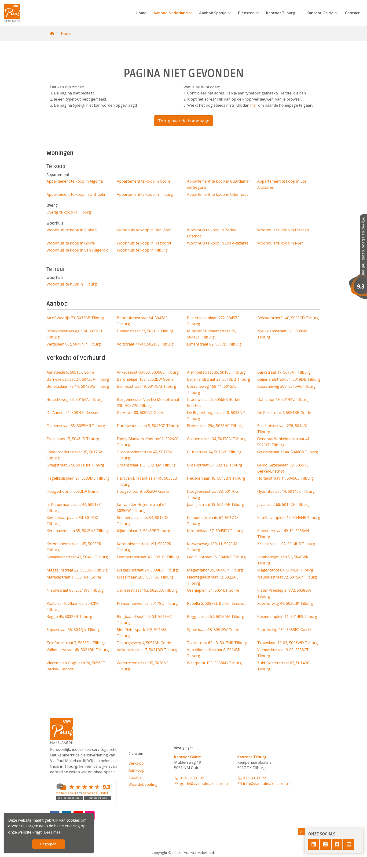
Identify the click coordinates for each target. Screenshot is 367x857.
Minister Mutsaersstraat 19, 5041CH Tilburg (211, 334)
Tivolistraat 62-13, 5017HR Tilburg (217, 642)
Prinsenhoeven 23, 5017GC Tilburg (147, 603)
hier (253, 105)
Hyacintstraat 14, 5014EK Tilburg (286, 491)
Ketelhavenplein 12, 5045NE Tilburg (288, 517)
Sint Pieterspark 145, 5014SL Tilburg (142, 632)
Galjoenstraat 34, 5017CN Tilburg (216, 438)
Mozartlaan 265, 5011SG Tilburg (145, 577)
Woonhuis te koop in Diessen (283, 230)
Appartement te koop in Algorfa (75, 181)
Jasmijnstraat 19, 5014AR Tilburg (215, 504)
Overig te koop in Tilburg (69, 212)
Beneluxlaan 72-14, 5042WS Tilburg (78, 386)
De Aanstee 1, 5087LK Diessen (73, 412)
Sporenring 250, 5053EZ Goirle (284, 629)
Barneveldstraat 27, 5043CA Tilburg (78, 379)
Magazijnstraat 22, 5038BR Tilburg (77, 570)
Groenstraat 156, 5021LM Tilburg (146, 465)
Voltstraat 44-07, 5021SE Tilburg (145, 344)
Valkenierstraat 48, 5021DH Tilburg (78, 649)
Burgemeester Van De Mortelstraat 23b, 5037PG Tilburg (148, 402)
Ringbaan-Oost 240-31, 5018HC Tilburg (144, 619)
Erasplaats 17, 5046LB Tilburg (73, 438)
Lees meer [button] (53, 832)
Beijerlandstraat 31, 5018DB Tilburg (288, 379)
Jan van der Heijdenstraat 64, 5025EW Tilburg (142, 507)
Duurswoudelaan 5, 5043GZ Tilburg (148, 425)
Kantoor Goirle (322, 12)
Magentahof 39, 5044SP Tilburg (215, 570)
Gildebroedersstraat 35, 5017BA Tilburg (74, 455)
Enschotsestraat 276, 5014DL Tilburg (282, 428)
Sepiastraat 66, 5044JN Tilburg (73, 629)
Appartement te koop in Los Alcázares (282, 184)
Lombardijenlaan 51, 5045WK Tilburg (282, 560)
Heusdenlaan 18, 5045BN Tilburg (216, 478)
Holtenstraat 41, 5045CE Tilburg (285, 478)
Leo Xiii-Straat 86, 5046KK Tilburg (216, 557)
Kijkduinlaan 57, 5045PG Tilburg (215, 530)
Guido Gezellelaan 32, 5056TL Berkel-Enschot (283, 468)
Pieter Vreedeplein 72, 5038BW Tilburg (284, 593)
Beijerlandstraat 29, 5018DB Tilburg (218, 379)
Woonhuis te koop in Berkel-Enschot (212, 233)
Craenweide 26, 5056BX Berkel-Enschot (214, 402)
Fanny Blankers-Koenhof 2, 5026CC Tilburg (148, 441)
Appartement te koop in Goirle (143, 181)
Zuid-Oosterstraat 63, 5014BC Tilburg (283, 666)
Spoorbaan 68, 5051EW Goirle (213, 629)
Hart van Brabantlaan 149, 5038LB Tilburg (147, 481)
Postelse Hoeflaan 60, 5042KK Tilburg (73, 606)
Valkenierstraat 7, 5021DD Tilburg (147, 649)
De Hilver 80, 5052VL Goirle (140, 412)
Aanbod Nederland (173, 12)
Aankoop (136, 770)
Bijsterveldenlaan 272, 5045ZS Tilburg (213, 321)
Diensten (248, 12)
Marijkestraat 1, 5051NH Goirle (74, 577)
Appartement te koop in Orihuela (76, 194)
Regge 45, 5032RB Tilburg (69, 616)
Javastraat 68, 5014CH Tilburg (283, 504)
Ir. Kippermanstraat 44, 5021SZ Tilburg (74, 507)
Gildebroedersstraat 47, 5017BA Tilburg (144, 455)
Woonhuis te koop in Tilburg (142, 250)
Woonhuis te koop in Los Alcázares (218, 243)
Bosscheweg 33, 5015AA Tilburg (75, 399)
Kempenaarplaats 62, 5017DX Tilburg (213, 520)
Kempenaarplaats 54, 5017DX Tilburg (142, 520)
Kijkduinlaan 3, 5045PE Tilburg (143, 530)
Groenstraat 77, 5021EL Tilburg (214, 465)
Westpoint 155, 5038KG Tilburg (214, 662)
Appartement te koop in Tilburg (145, 194)
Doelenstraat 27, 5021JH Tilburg (145, 331)
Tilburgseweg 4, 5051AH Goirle (144, 642)
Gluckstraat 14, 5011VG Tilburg (214, 452)
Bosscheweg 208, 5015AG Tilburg (286, 386)
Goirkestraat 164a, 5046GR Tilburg (287, 452)
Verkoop (136, 763)
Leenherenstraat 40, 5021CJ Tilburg (148, 557)
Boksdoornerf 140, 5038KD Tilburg (288, 317)
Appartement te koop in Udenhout (217, 194)
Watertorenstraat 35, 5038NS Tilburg (143, 666)
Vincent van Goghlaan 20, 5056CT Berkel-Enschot (76, 666)
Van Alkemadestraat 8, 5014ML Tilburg (214, 652)
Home (141, 12)
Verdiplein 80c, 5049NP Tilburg (74, 344)
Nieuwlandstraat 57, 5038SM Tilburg (282, 334)
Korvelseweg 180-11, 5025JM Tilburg (212, 547)
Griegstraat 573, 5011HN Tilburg (75, 465)
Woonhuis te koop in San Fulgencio (78, 250)
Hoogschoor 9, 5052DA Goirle (143, 491)
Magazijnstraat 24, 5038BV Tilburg (147, 570)
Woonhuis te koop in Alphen (72, 230)
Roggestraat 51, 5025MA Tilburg (215, 616)
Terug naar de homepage (183, 121)
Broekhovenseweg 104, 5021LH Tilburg (74, 334)
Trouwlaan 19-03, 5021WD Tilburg (287, 642)
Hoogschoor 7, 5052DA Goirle (73, 491)
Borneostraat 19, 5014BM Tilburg (146, 386)
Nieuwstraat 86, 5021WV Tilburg (75, 590)
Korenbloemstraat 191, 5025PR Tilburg (144, 547)
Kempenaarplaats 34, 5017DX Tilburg (72, 520)
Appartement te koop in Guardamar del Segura (218, 184)
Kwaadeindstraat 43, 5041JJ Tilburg (77, 557)
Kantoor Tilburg (283, 12)
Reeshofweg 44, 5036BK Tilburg (285, 603)
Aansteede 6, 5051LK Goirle (70, 372)
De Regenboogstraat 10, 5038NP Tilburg (216, 415)
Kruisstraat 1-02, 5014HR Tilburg (286, 543)
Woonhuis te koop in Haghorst (144, 243)
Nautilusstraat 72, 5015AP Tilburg (287, 577)
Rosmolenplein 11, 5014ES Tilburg (287, 616)
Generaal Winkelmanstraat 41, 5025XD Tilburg (283, 441)
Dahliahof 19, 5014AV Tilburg (283, 399)
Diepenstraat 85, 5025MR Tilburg (76, 425)
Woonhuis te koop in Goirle (71, 243)
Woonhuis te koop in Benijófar (144, 230)
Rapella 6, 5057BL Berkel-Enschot (216, 603)
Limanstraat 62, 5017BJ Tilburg (214, 344)
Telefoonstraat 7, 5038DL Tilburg (76, 642)
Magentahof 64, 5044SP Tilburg (285, 570)
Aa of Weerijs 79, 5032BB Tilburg (75, 317)
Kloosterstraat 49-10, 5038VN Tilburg (283, 533)
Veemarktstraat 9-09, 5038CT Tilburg (283, 652)
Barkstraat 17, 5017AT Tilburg (284, 372)
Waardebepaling (143, 784)
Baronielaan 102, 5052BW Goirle (145, 379)
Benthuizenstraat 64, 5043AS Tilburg (142, 321)
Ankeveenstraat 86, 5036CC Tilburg (148, 372)
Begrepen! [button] (48, 844)
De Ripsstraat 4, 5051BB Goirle (284, 412)
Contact (352, 12)
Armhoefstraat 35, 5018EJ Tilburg (216, 372)
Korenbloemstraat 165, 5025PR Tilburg (74, 547)
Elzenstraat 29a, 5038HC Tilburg (215, 425)
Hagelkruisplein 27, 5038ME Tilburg (78, 478)
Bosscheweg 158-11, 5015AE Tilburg (212, 389)
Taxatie (135, 777)
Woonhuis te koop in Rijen (280, 243)
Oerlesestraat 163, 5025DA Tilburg (147, 590)
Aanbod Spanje (215, 12)
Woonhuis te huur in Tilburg (72, 284)
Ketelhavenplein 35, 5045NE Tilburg (78, 530)
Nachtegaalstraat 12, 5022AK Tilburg (212, 580)
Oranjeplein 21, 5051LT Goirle (213, 590)
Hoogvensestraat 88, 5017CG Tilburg (212, 494)
